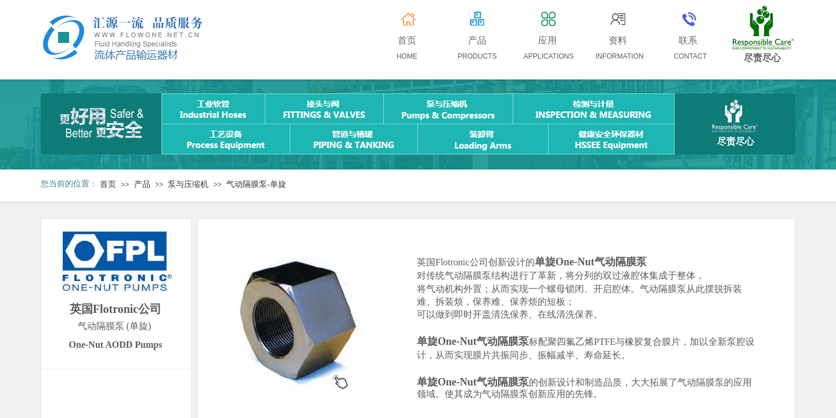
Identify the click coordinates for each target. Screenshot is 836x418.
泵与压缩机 (188, 184)
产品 (142, 184)
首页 (108, 184)
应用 (547, 40)
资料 (617, 40)
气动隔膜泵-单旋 (256, 184)
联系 (688, 40)
